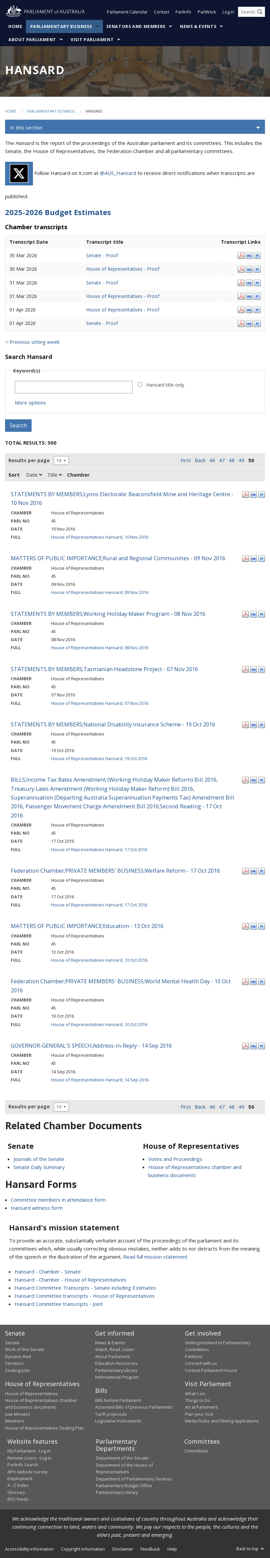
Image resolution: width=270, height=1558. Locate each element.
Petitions (194, 1356)
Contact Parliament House (211, 1370)
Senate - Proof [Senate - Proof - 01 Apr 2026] (102, 323)
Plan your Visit (199, 1414)
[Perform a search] (260, 13)
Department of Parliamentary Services (134, 1479)
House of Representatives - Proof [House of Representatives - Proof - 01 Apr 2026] (122, 310)
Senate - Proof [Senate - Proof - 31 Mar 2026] (102, 282)
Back (200, 460)
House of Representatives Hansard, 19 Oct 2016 (99, 758)
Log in (228, 13)
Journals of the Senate (38, 1159)
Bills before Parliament (118, 1400)
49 (241, 460)
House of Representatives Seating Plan (44, 1428)
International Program (117, 1377)
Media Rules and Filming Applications (222, 1421)
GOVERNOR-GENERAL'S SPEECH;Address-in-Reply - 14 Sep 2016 (91, 1045)
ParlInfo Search (22, 1465)
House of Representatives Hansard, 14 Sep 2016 (100, 1080)
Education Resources (116, 1363)
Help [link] (172, 1549)
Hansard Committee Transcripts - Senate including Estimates (85, 1287)
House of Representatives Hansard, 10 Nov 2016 (99, 537)
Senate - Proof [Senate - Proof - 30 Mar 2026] (102, 255)
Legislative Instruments (118, 1421)
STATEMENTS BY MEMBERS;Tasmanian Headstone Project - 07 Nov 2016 (104, 669)
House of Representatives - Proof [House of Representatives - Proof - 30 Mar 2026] (122, 269)
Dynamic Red (18, 1356)
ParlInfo (183, 13)
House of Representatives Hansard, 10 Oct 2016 (99, 1024)
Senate (12, 1343)
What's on (195, 1393)
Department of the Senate (122, 1458)
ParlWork (207, 13)
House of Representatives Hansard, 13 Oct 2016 (99, 960)
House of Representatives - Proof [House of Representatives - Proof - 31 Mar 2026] (122, 296)
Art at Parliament (201, 1407)
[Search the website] (251, 13)
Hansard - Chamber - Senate (47, 1271)
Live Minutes (17, 1414)
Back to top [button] (250, 1549)
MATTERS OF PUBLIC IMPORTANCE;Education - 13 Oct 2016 (87, 926)
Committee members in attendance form (58, 1199)
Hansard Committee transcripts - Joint (58, 1303)
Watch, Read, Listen (114, 1350)
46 (212, 460)
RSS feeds (18, 1499)
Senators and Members (135, 27)
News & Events (198, 27)
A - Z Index (18, 1485)
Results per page (29, 460)
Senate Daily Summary (39, 1167)
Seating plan (17, 1370)
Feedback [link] (150, 1549)
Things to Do (197, 1400)
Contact (161, 13)
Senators (14, 1363)
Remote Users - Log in (29, 1458)
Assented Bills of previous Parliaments (134, 1407)
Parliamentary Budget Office (124, 1485)
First (186, 460)
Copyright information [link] (83, 1549)
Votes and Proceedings (175, 1159)
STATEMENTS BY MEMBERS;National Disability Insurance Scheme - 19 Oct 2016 (113, 724)
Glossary (16, 1492)
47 (222, 460)
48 (232, 460)
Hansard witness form (37, 1207)
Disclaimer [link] (122, 1549)
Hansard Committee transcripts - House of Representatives (84, 1295)
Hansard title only (165, 385)
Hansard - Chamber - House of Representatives (70, 1279)
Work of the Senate (24, 1350)
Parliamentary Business (61, 27)
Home (15, 27)
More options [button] (30, 402)
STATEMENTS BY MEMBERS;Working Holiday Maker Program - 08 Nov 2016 (108, 614)
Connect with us (201, 1363)
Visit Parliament (92, 40)
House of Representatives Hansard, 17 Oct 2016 (99, 849)
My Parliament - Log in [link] (29, 1451)
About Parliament (32, 40)
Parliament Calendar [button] (127, 13)
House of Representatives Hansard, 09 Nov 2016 (99, 593)
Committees (196, 1451)
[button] (135, 128)
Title (54, 474)
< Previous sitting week (32, 341)
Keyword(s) (26, 370)
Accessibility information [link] (29, 1549)
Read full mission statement (155, 1256)
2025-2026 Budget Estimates (58, 212)
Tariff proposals (111, 1414)
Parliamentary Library (116, 1370)
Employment (19, 1478)
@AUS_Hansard (118, 173)
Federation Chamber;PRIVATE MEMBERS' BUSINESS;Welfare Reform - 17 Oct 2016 (115, 870)
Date (34, 474)
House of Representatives (31, 1393)
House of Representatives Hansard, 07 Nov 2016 (99, 703)
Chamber (78, 474)
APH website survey (27, 1472)
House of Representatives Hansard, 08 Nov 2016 (99, 648)
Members (15, 1421)
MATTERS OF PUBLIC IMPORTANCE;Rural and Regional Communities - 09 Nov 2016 (118, 558)
